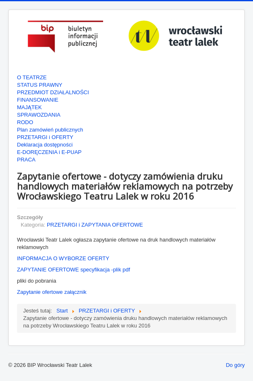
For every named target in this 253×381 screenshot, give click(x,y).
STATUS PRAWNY (40, 85)
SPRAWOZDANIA (38, 115)
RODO (25, 122)
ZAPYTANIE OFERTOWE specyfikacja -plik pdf (73, 269)
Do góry (235, 365)
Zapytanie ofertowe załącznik (52, 292)
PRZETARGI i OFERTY (45, 137)
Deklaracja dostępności (44, 145)
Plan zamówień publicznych (50, 130)
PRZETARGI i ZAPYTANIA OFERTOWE (95, 225)
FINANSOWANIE (37, 100)
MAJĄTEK (29, 107)
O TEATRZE (32, 77)
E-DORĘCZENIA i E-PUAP (49, 152)
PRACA (26, 159)
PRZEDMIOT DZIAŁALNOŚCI (53, 92)
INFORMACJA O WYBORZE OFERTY (63, 258)
